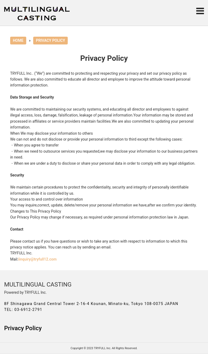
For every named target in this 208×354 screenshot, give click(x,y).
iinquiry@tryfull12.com (37, 259)
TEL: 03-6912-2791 (23, 309)
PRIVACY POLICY (50, 40)
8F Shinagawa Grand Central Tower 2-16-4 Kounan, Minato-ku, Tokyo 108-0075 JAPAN (91, 304)
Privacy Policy (23, 328)
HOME (18, 40)
